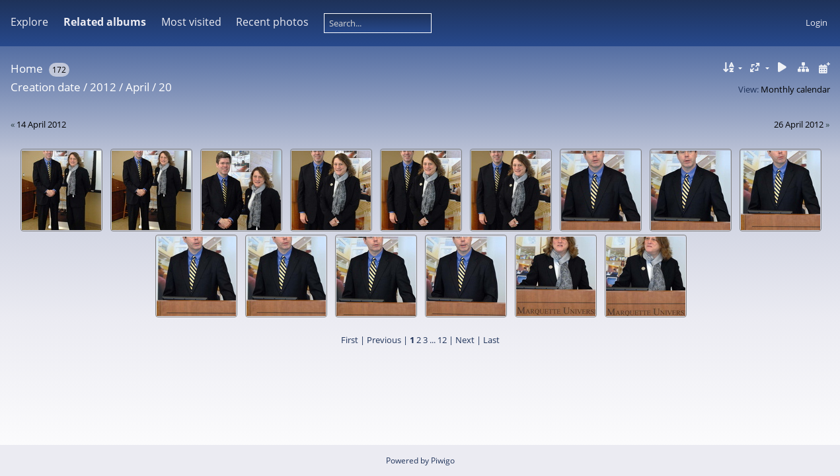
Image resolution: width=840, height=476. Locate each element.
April (137, 87)
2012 (103, 87)
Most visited (191, 22)
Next (465, 340)
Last (491, 340)
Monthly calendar (795, 89)
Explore (29, 22)
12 (442, 340)
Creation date (46, 87)
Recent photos (272, 22)
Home (27, 68)
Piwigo (443, 460)
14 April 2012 (41, 124)
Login (816, 22)
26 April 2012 (798, 124)
